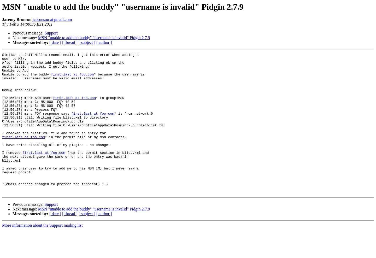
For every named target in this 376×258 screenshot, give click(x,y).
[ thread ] (70, 42)
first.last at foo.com (72, 79)
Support (51, 33)
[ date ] (55, 42)
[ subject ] (87, 42)
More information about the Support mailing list (42, 253)
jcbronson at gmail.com (52, 19)
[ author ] (104, 42)
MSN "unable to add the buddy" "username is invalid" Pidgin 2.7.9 (94, 38)
